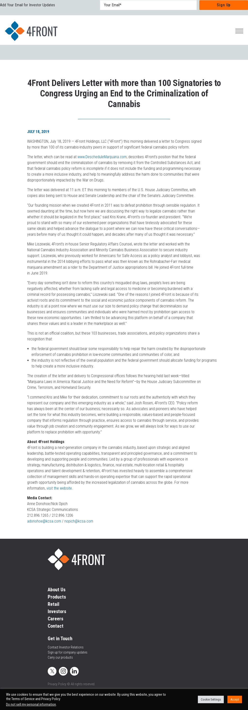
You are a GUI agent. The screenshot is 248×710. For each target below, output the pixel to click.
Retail (53, 604)
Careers (55, 619)
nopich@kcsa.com (78, 521)
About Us (56, 590)
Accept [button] (234, 699)
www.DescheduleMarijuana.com (102, 157)
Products (57, 597)
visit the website (59, 488)
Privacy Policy (57, 684)
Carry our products (60, 657)
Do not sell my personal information (31, 704)
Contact (55, 626)
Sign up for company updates (67, 652)
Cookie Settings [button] (211, 699)
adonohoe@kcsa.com (44, 521)
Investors (57, 611)
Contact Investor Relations (66, 647)
